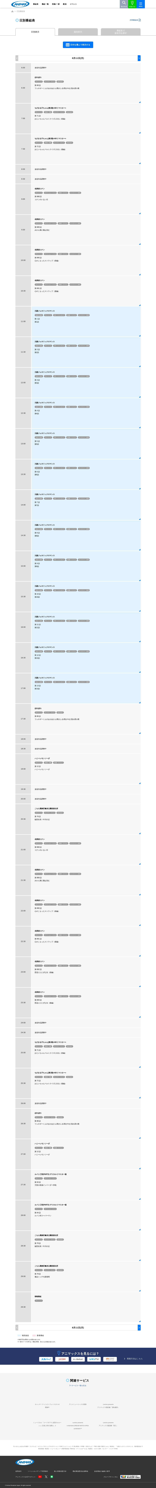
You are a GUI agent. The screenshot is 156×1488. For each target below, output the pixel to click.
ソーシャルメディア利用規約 (38, 1470)
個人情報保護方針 (60, 1470)
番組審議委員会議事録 (80, 1470)
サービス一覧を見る (78, 1384)
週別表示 (78, 32)
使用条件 (18, 1470)
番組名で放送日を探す (120, 31)
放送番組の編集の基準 (102, 1470)
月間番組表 (135, 20)
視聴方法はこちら (135, 1357)
